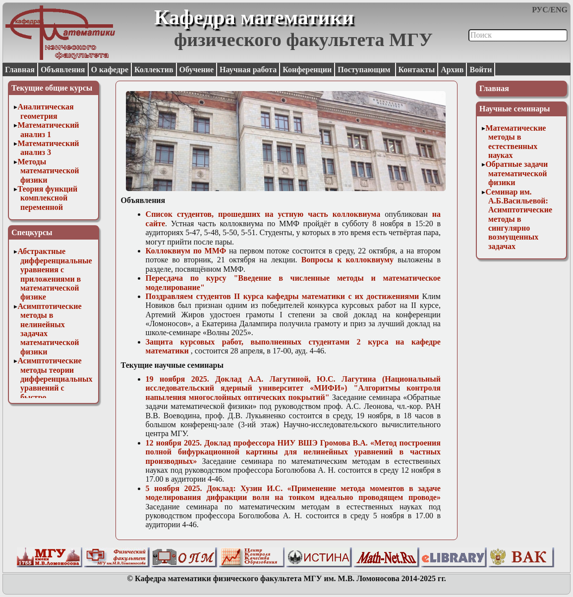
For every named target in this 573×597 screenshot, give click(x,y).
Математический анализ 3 (48, 147)
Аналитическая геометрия (45, 111)
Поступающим (365, 69)
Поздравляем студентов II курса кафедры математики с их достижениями (282, 296)
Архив (452, 69)
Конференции (307, 69)
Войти (480, 69)
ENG (559, 9)
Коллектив (153, 69)
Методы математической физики (48, 170)
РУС (540, 9)
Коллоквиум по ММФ (186, 251)
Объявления (63, 69)
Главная (20, 69)
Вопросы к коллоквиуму (347, 259)
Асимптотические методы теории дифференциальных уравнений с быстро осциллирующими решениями (54, 387)
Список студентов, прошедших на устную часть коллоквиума (263, 214)
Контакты (417, 69)
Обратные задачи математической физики (516, 173)
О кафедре (109, 69)
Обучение (196, 69)
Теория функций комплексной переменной (47, 198)
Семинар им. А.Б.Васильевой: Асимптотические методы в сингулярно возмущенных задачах (518, 219)
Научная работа (248, 69)
